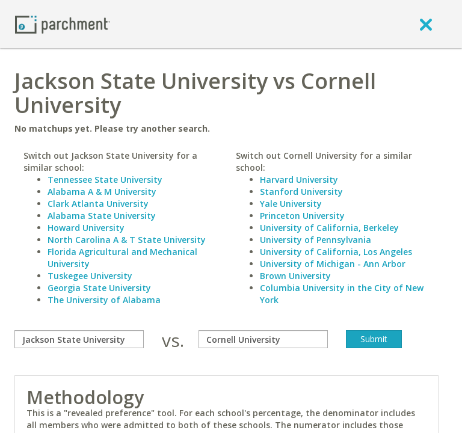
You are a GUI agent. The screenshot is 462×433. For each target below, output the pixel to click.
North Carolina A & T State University (127, 239)
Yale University (291, 203)
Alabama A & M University (102, 191)
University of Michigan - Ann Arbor (332, 263)
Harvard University (299, 179)
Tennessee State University (105, 179)
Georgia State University (99, 287)
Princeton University (302, 215)
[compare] (79, 339)
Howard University (86, 227)
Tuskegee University (90, 275)
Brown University (295, 275)
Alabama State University (102, 215)
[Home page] (62, 23)
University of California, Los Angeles (336, 251)
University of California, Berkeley (329, 227)
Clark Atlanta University (98, 203)
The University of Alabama (104, 300)
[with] (263, 339)
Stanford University (301, 191)
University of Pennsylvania (315, 239)
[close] (426, 24)
